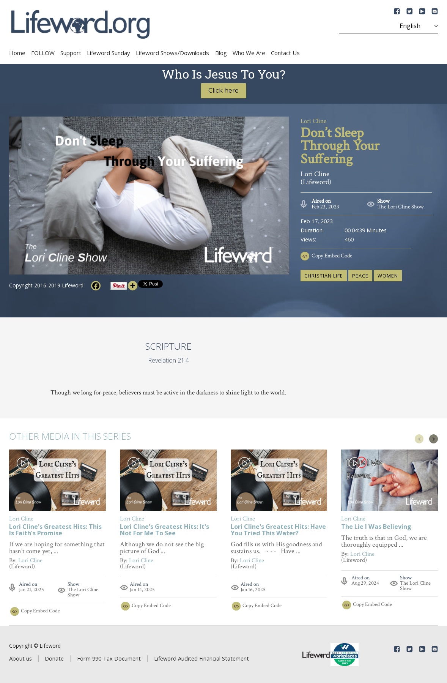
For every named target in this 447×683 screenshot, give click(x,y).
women (388, 275)
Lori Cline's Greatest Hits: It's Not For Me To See (164, 530)
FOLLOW (43, 53)
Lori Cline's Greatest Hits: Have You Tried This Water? (278, 530)
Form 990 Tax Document (109, 658)
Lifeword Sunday (108, 53)
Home (17, 53)
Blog (221, 53)
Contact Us (285, 53)
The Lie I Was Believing (376, 527)
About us (20, 658)
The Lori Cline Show (400, 206)
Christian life (323, 275)
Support (70, 53)
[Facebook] (96, 285)
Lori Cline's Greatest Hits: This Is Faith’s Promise (55, 530)
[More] (132, 285)
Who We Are (249, 53)
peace (360, 275)
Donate (54, 658)
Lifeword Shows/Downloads (172, 53)
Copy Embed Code (332, 256)
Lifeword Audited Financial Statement (201, 658)
